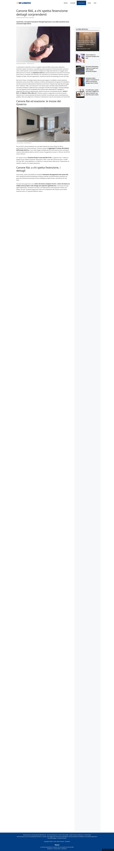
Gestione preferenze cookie (108, 849)
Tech (95, 3)
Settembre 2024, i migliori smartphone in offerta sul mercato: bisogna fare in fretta (92, 80)
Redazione (50, 848)
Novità (65, 3)
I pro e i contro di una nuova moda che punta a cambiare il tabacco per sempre (86, 43)
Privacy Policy (57, 848)
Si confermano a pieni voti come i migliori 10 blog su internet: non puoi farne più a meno (92, 92)
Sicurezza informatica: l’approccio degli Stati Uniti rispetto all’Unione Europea (92, 69)
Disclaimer (64, 848)
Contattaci (67, 841)
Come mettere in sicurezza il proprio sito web (92, 56)
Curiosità (72, 3)
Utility (89, 3)
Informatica (81, 3)
